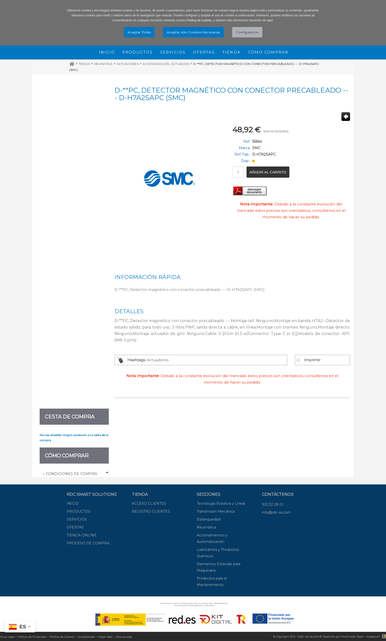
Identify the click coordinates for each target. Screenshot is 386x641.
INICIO (73, 503)
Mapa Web (105, 637)
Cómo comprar (268, 52)
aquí (270, 20)
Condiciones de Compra (71, 474)
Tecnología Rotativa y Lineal (221, 503)
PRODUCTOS (78, 511)
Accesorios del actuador (166, 64)
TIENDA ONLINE (82, 535)
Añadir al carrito (267, 172)
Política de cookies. (199, 20)
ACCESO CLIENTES (149, 503)
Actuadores (127, 64)
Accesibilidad (86, 637)
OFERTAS (75, 527)
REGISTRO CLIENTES (151, 511)
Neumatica (103, 64)
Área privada (124, 637)
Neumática (206, 527)
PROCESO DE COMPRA (88, 543)
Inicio (107, 52)
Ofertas (204, 52)
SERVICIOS (77, 519)
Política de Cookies (62, 637)
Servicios (173, 52)
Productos (137, 52)
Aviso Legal (7, 637)
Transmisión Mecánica (216, 511)
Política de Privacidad (32, 637)
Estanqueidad (209, 519)
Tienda (231, 52)
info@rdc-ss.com (276, 512)
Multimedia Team (352, 636)
